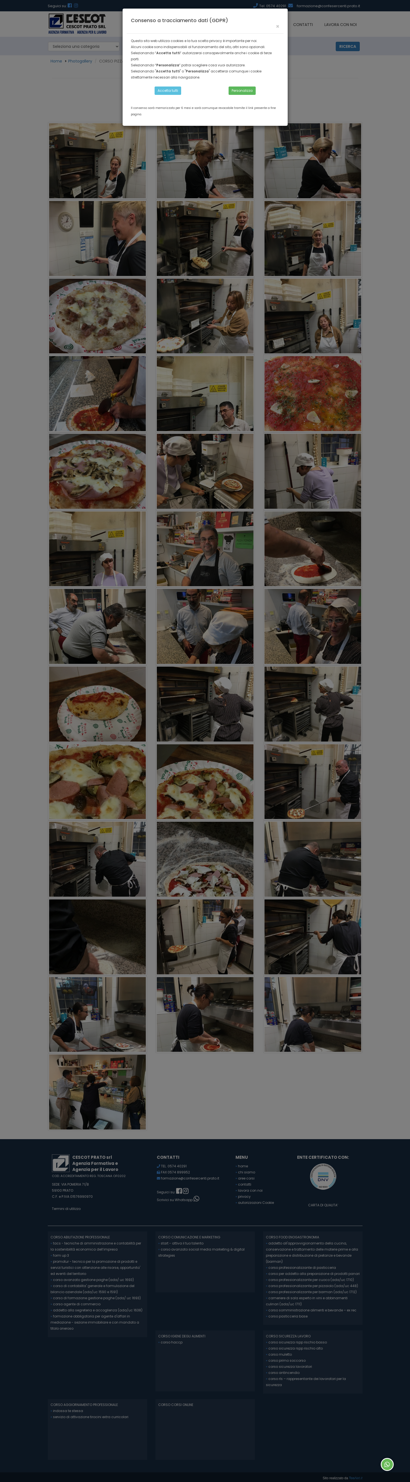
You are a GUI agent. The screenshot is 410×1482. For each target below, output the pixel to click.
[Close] (277, 26)
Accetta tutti (168, 90)
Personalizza (242, 90)
